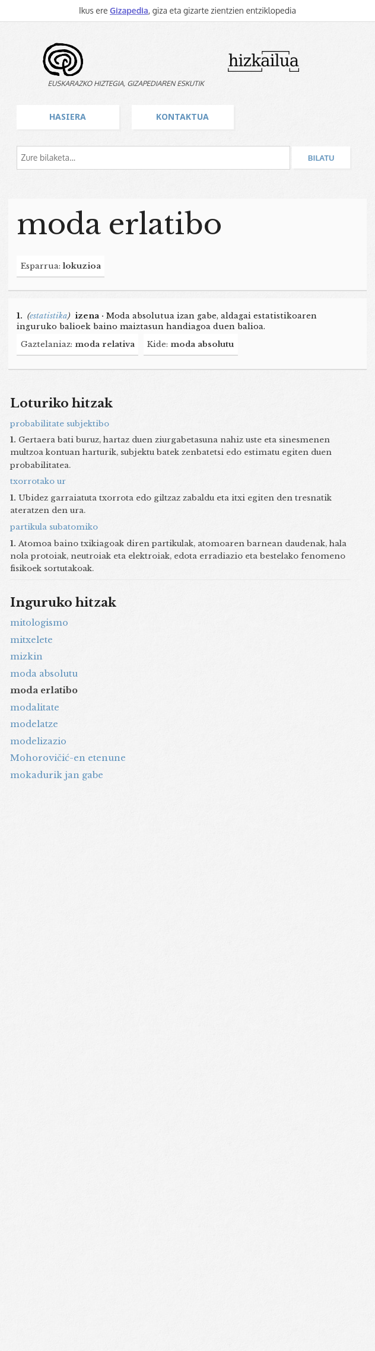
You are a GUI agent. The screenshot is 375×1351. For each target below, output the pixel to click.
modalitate (34, 707)
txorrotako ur (38, 481)
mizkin (26, 656)
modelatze (34, 724)
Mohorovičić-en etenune (68, 758)
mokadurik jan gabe (56, 775)
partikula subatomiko (54, 527)
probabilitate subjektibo (59, 424)
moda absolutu (44, 673)
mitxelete (31, 640)
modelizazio (38, 741)
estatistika (49, 316)
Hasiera (67, 116)
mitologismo (39, 622)
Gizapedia (129, 10)
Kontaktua (182, 116)
